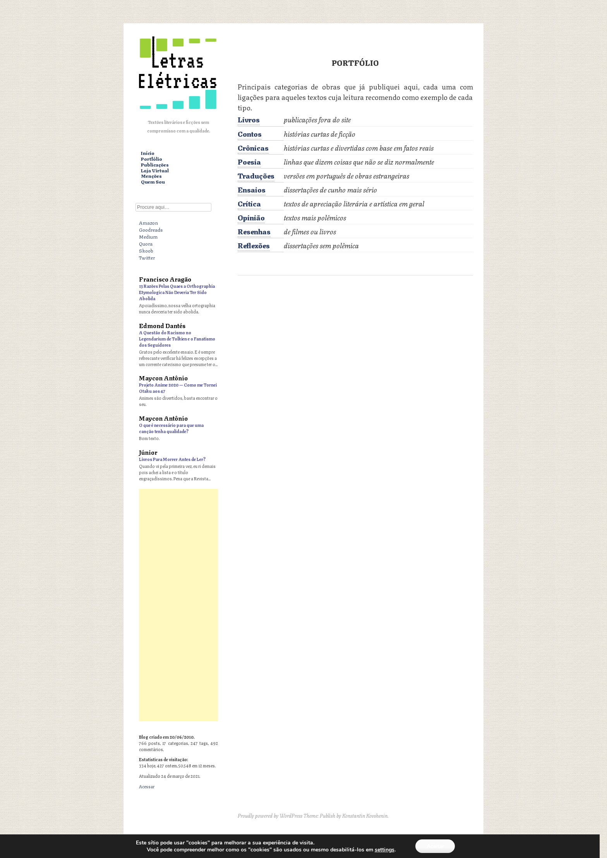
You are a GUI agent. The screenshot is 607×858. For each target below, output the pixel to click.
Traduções (256, 175)
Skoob (146, 250)
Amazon (148, 222)
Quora (146, 243)
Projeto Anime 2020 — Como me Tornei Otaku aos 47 (178, 387)
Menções (151, 176)
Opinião (251, 217)
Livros (249, 119)
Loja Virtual (155, 171)
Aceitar (435, 845)
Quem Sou (153, 182)
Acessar (146, 786)
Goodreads (151, 229)
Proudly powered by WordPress (270, 815)
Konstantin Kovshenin (365, 815)
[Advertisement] (178, 605)
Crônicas (253, 147)
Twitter (147, 257)
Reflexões (254, 245)
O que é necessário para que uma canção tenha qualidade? (171, 427)
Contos (250, 133)
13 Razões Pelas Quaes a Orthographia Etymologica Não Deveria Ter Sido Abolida (177, 291)
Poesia (249, 161)
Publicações (155, 165)
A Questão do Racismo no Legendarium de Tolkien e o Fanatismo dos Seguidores (177, 338)
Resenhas (254, 231)
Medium (148, 236)
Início (147, 153)
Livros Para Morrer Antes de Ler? (172, 459)
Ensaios (252, 189)
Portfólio (151, 159)
